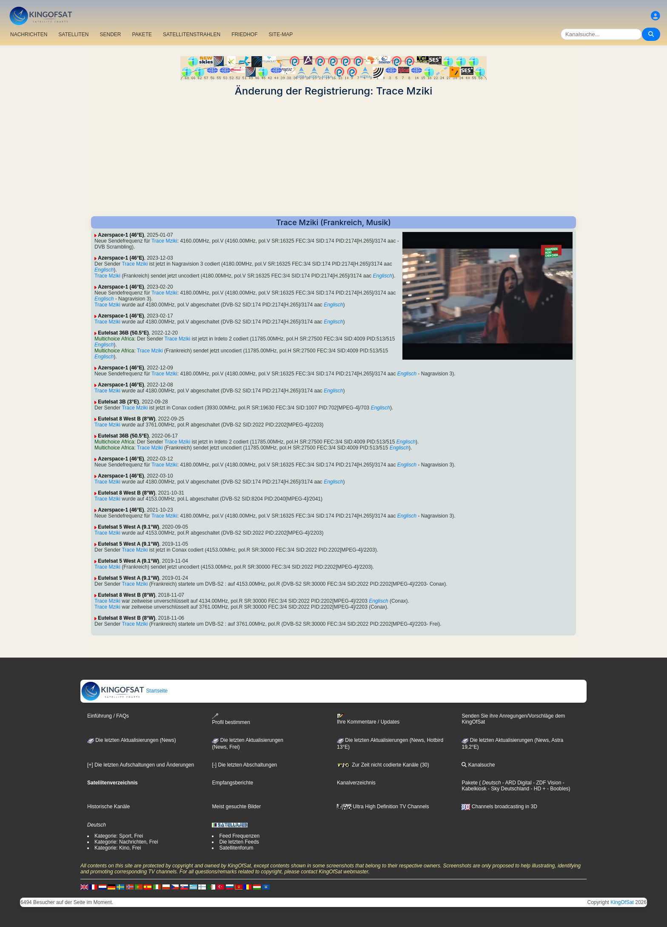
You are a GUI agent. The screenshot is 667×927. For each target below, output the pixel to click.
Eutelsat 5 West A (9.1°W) (128, 527)
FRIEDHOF (244, 34)
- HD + (537, 789)
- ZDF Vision (547, 783)
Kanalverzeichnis (356, 783)
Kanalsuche (478, 765)
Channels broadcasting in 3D (499, 807)
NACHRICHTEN (28, 34)
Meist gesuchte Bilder (236, 807)
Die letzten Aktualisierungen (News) (131, 740)
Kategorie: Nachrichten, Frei (126, 842)
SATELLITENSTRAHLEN (191, 34)
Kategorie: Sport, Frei (118, 836)
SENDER (110, 34)
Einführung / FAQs (108, 716)
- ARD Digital (516, 783)
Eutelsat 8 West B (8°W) (126, 419)
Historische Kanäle (108, 807)
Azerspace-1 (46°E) (121, 235)
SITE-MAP (280, 34)
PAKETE (142, 34)
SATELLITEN (73, 34)
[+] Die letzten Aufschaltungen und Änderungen (140, 765)
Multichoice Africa (114, 339)
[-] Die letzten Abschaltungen (244, 765)
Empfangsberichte (232, 783)
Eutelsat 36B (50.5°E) (123, 333)
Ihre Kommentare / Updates (368, 718)
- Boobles (557, 789)
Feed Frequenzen (239, 836)
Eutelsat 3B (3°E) (118, 402)
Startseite (124, 691)
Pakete (469, 783)
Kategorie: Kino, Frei (117, 848)
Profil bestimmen (231, 719)
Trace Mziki (164, 241)
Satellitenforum (236, 848)
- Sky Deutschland (507, 789)
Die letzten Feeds (239, 842)
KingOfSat (622, 902)
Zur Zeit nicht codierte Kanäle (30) (383, 765)
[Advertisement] (333, 156)
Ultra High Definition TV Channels (383, 807)
